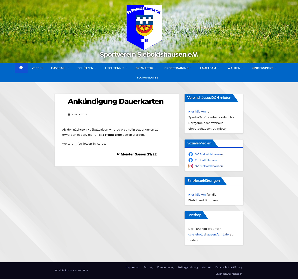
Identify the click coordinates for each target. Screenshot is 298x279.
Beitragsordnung (188, 267)
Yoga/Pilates (147, 77)
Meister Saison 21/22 (137, 154)
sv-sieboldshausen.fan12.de (208, 234)
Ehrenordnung (165, 267)
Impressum (132, 267)
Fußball (60, 68)
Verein (37, 68)
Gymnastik (146, 68)
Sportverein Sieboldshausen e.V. (149, 54)
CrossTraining (178, 68)
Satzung (148, 267)
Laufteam (209, 68)
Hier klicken (197, 111)
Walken (235, 68)
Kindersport (264, 68)
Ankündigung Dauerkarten (115, 101)
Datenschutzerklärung (228, 267)
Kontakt (206, 267)
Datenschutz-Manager (228, 273)
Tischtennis (116, 68)
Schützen (87, 68)
